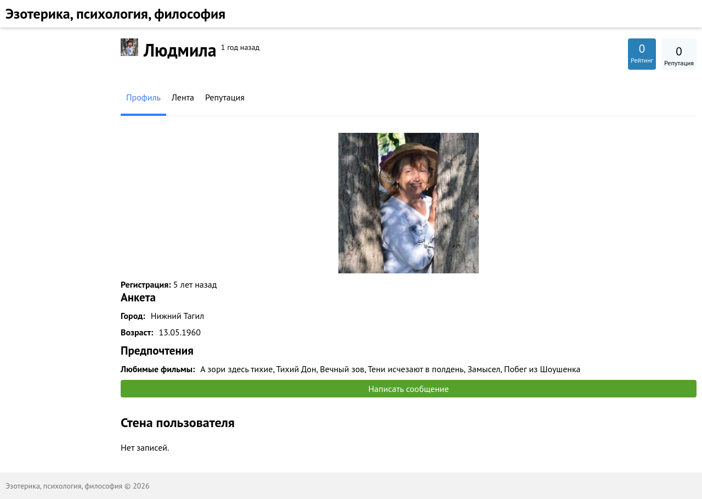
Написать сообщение (409, 388)
